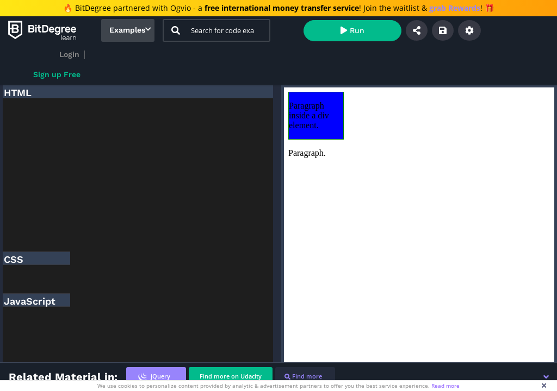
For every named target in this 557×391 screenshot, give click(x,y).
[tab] (156, 376)
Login (69, 54)
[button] (546, 377)
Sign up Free (57, 74)
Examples (127, 30)
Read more (445, 385)
